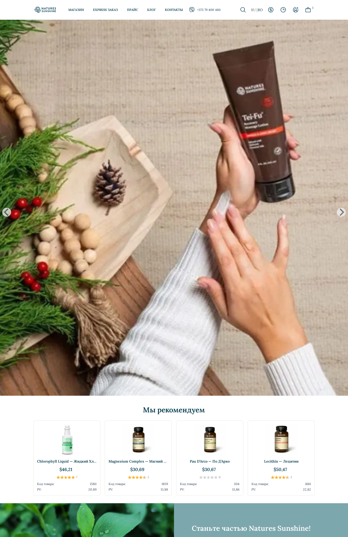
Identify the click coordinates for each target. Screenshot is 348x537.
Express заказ (105, 10)
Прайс (132, 10)
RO (260, 10)
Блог (151, 10)
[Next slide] (341, 212)
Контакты (174, 10)
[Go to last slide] (6, 212)
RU (253, 10)
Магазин (76, 10)
